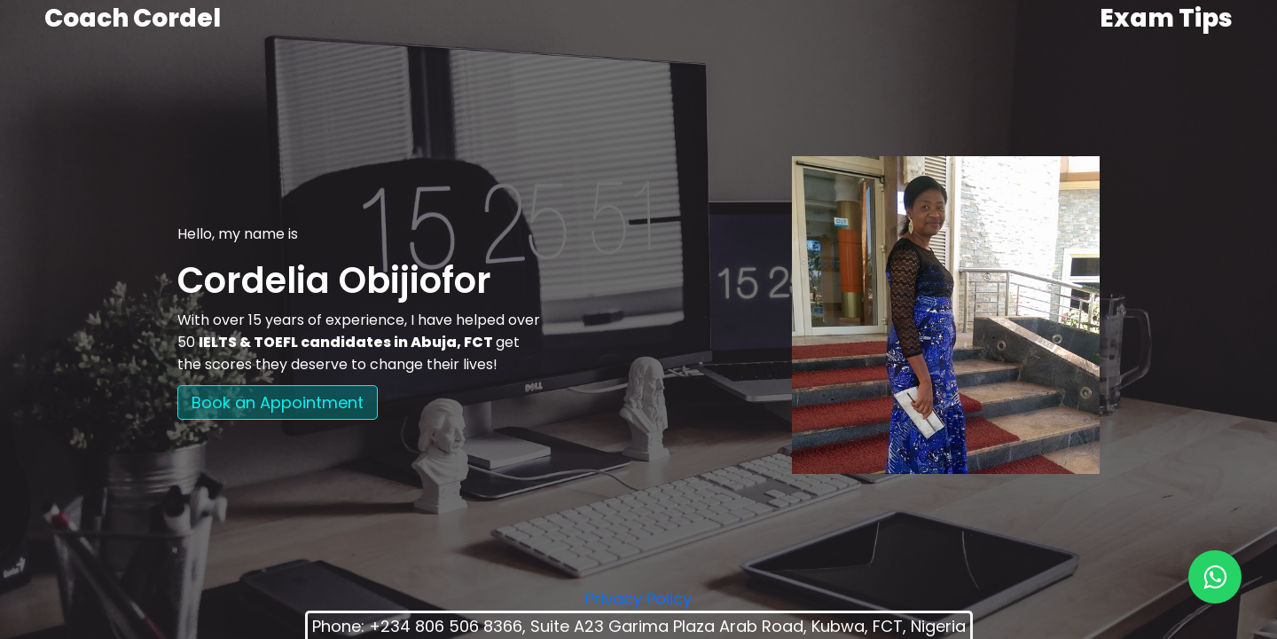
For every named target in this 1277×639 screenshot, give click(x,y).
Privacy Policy (638, 599)
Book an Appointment (278, 402)
